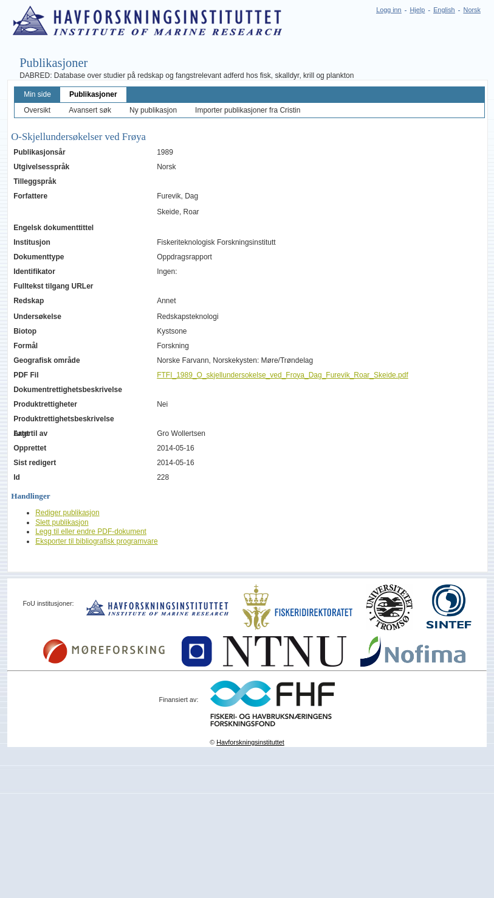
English (444, 9)
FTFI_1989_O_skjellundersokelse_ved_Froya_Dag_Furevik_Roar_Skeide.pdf (282, 375)
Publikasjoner (93, 94)
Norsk (472, 9)
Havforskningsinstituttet (250, 742)
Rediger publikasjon (67, 512)
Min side (37, 94)
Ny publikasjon (153, 110)
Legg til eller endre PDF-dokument (90, 531)
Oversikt (37, 110)
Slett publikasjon (61, 522)
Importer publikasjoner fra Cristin (247, 110)
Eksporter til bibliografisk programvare (96, 541)
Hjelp (417, 9)
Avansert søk (90, 110)
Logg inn (388, 9)
